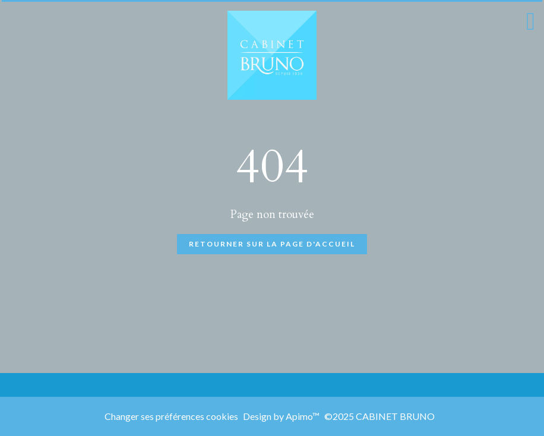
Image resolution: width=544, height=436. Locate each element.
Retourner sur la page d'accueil (272, 243)
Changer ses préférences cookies (171, 416)
